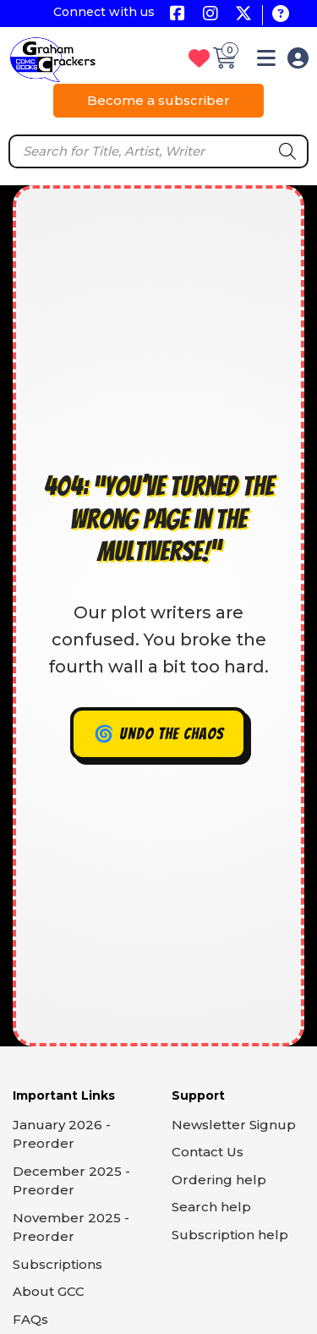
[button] (266, 61)
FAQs (30, 1319)
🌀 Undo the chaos (159, 733)
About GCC (49, 1291)
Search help (211, 1207)
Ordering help (219, 1180)
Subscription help (230, 1235)
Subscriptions (57, 1264)
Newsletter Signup (234, 1125)
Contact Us (207, 1152)
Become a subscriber (158, 100)
